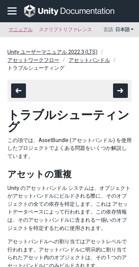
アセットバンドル (89, 60)
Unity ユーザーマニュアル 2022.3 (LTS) (52, 52)
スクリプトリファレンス (65, 29)
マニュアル (21, 29)
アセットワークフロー (33, 60)
